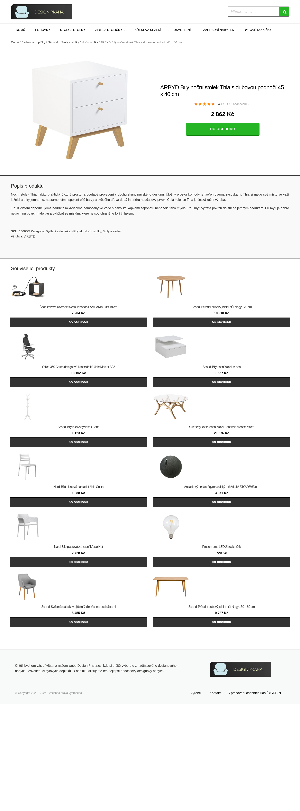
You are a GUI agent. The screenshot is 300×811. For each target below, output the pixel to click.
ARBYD (29, 236)
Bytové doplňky (258, 29)
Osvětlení (182, 29)
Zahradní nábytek (218, 29)
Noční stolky (90, 42)
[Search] (284, 11)
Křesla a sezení (148, 29)
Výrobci (196, 800)
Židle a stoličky (108, 29)
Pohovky (42, 29)
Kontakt (215, 800)
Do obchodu (222, 129)
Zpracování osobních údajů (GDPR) (255, 800)
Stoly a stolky (72, 29)
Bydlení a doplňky (33, 42)
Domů (20, 29)
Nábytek (53, 42)
